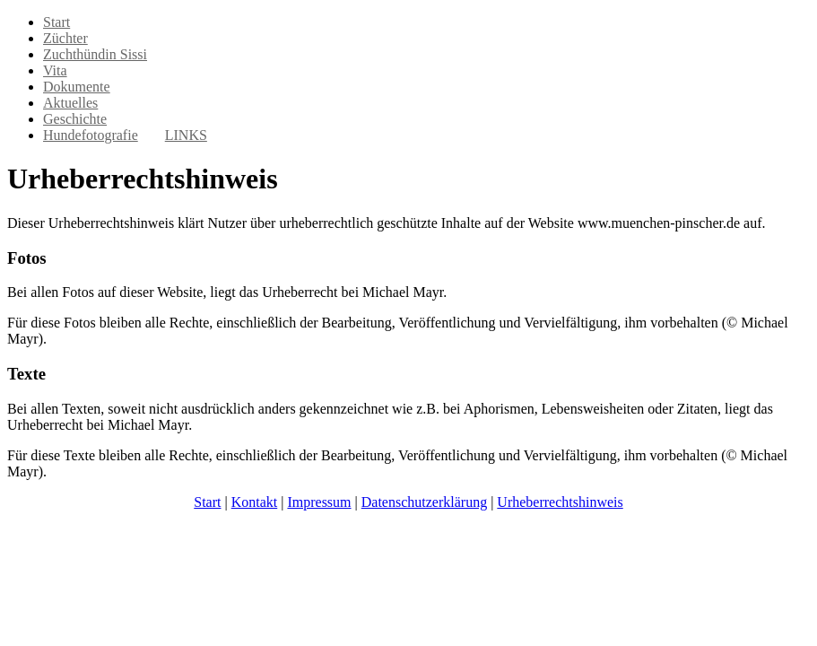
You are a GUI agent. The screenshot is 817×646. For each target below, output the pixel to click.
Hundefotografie (90, 135)
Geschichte (75, 119)
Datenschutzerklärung (424, 502)
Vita (55, 70)
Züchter (65, 38)
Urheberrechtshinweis (559, 502)
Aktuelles (70, 102)
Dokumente (76, 86)
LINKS (186, 135)
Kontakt (254, 502)
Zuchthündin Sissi (95, 54)
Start (56, 22)
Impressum (319, 502)
